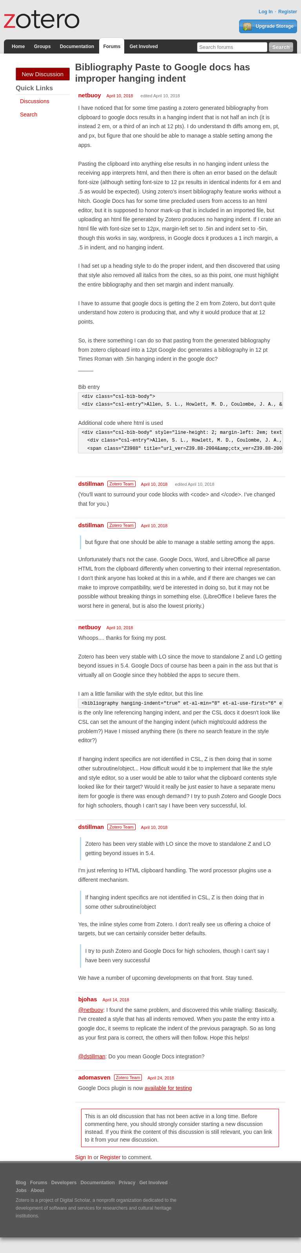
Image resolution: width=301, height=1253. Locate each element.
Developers (64, 1182)
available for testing (168, 1088)
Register (287, 11)
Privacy (127, 1182)
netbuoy (89, 95)
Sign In (83, 1157)
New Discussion (42, 74)
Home (18, 46)
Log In (266, 11)
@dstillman (91, 1056)
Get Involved (144, 46)
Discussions (34, 101)
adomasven (94, 1077)
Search (28, 114)
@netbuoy (90, 1010)
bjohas (87, 999)
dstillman (91, 483)
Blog (21, 1182)
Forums (111, 46)
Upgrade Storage (268, 26)
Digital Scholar (75, 1200)
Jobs (21, 1190)
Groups (42, 46)
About (37, 1190)
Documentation (77, 46)
